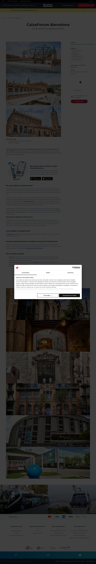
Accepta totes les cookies (69, 295)
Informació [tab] (70, 272)
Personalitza (48, 295)
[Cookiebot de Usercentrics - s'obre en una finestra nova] (73, 268)
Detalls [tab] (48, 272)
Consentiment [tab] (25, 272)
